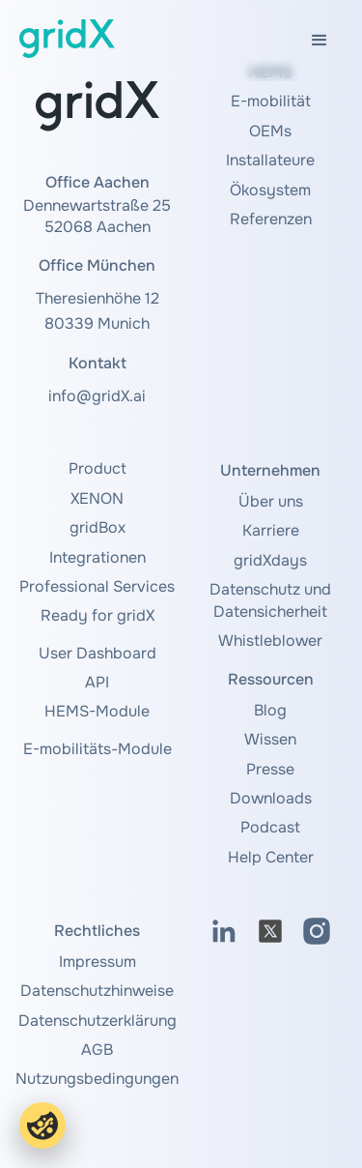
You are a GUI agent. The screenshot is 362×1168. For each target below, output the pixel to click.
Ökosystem (270, 190)
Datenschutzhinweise (97, 990)
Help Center (271, 857)
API (97, 682)
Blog (270, 710)
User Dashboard (97, 653)
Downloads (271, 798)
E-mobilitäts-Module (97, 749)
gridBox (97, 527)
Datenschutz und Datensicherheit (270, 600)
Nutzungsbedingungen (97, 1078)
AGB (97, 1049)
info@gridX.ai (97, 396)
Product (97, 468)
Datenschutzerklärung (97, 1020)
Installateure (270, 160)
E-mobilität (271, 101)
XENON (97, 498)
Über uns (270, 501)
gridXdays (270, 560)
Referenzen (271, 219)
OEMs (270, 131)
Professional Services (97, 586)
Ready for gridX (97, 615)
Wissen (270, 739)
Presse (270, 769)
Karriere (270, 530)
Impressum (97, 961)
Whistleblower (270, 640)
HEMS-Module (97, 711)
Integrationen (97, 557)
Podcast (270, 827)
